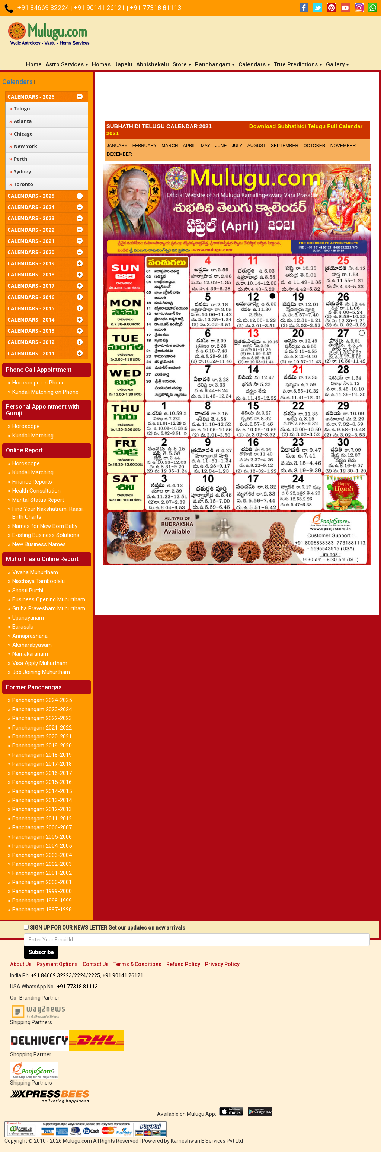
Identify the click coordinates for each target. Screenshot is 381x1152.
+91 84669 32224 (43, 8)
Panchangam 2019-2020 (42, 745)
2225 (94, 975)
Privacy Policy (222, 964)
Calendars (17, 82)
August (256, 145)
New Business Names (39, 544)
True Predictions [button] (298, 64)
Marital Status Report (38, 500)
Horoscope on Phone (38, 382)
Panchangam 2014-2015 (42, 791)
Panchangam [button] (215, 64)
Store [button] (182, 64)
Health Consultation (36, 490)
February (144, 145)
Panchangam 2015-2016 (42, 782)
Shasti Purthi (27, 590)
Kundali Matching (33, 435)
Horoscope (26, 426)
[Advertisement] (237, 98)
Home (35, 64)
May (205, 145)
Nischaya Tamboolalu (38, 581)
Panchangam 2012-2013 (42, 809)
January (117, 145)
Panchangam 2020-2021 (42, 736)
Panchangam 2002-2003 (42, 864)
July (237, 145)
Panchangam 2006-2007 (42, 827)
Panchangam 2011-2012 (42, 818)
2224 (80, 975)
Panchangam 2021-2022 (42, 727)
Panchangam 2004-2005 (42, 845)
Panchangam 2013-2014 (42, 800)
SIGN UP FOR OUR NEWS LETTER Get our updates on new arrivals (107, 928)
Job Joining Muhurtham (41, 672)
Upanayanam (28, 617)
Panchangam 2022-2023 (42, 718)
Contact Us (96, 964)
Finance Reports (32, 481)
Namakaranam (30, 654)
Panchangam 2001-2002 (42, 873)
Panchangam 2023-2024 (42, 709)
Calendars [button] (254, 64)
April (189, 145)
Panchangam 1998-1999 (42, 900)
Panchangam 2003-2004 (42, 855)
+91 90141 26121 (100, 8)
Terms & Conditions (137, 964)
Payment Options (57, 964)
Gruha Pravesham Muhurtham (48, 608)
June (221, 145)
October (314, 145)
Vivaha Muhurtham (35, 572)
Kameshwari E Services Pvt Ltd (207, 1141)
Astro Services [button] (66, 64)
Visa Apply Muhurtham (39, 663)
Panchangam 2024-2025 (42, 700)
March (169, 145)
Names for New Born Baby (44, 526)
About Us (21, 964)
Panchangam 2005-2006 (42, 836)
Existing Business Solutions (45, 535)
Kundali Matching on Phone (45, 392)
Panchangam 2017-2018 (42, 763)
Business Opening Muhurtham (48, 599)
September (284, 145)
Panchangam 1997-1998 (42, 909)
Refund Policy (183, 964)
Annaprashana (30, 636)
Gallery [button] (337, 64)
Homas (101, 64)
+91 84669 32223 (51, 975)
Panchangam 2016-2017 (42, 773)
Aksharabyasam (32, 645)
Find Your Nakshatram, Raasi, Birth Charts (48, 513)
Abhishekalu (152, 64)
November (343, 145)
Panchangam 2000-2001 (42, 882)
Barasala (22, 626)
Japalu (123, 64)
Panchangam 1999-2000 (42, 891)
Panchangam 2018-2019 (42, 754)
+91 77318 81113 (155, 8)
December (119, 154)
